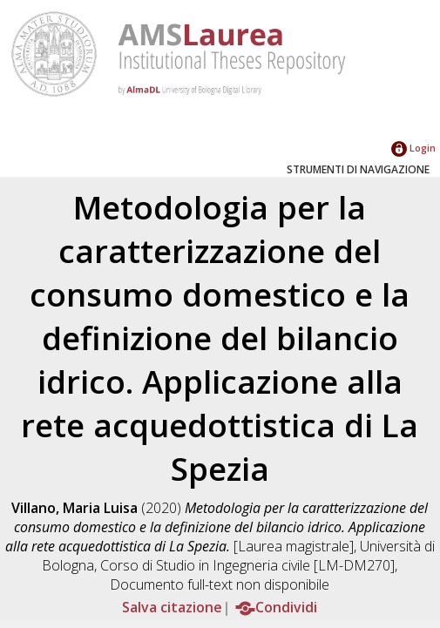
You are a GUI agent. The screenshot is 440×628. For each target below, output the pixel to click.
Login (413, 147)
